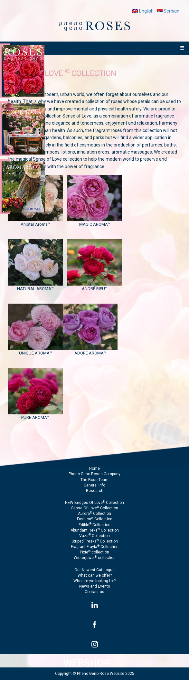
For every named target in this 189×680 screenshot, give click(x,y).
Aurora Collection (94, 513)
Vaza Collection (94, 536)
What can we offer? (95, 575)
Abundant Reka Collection (95, 530)
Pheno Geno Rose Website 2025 (105, 673)
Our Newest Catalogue (94, 570)
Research (94, 490)
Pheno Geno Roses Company (94, 474)
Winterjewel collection (95, 557)
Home (94, 468)
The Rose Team (94, 479)
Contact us (94, 592)
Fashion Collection (94, 519)
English (143, 11)
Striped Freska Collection (94, 541)
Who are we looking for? (94, 581)
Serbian (168, 11)
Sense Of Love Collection (94, 508)
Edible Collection (94, 525)
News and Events (94, 586)
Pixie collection (94, 552)
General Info (94, 485)
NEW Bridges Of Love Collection (94, 502)
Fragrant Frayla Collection (94, 546)
